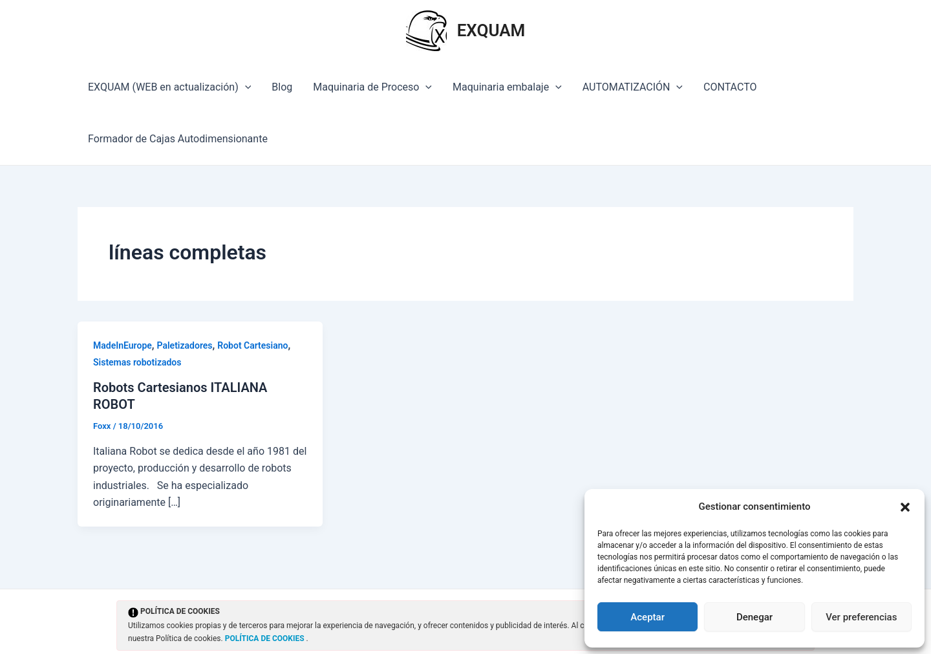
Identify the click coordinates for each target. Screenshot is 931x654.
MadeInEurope (122, 345)
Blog (282, 87)
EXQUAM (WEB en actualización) (169, 87)
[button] (905, 507)
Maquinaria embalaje (507, 87)
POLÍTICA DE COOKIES (265, 638)
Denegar (754, 617)
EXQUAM (491, 30)
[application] (245, 87)
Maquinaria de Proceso (372, 87)
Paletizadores (185, 345)
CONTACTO (729, 87)
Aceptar (647, 617)
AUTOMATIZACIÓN (633, 87)
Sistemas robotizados (137, 362)
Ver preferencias (861, 617)
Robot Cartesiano (252, 345)
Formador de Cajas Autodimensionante (178, 139)
